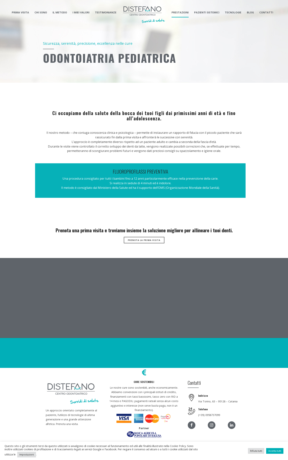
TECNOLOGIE (233, 12)
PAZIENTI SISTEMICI (206, 12)
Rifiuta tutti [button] (256, 450)
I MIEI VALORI (81, 12)
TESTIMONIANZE (105, 12)
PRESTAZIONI (180, 12)
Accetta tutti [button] (274, 450)
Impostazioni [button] (26, 454)
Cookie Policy (178, 446)
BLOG (250, 12)
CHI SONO (41, 12)
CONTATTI (266, 12)
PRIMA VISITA (20, 12)
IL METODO (60, 12)
